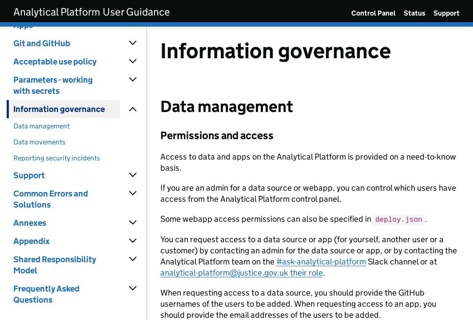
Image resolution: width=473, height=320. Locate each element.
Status (414, 13)
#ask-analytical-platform (321, 261)
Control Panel (373, 13)
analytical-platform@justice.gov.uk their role (241, 272)
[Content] (310, 173)
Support (446, 13)
